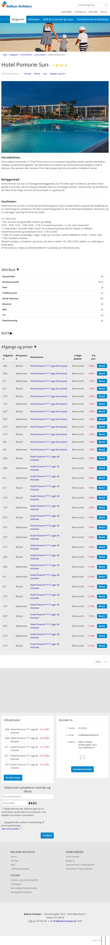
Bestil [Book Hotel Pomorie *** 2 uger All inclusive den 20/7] (102, 517)
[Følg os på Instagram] (84, 755)
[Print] (101, 662)
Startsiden (66, 11)
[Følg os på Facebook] (81, 755)
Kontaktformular (82, 769)
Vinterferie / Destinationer (79, 868)
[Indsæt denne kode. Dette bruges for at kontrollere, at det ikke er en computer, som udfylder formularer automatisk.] (14, 803)
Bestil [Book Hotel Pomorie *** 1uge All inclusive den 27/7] (102, 426)
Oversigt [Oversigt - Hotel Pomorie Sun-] (27, 73)
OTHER (15, 875)
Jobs (13, 864)
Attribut (8, 269)
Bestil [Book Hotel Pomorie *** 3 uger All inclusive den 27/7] (102, 635)
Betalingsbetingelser (21, 892)
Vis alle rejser (13, 777)
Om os (103, 11)
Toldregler (16, 884)
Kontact (15, 860)
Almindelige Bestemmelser (24, 888)
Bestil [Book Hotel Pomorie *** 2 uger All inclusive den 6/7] (102, 477)
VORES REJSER (74, 852)
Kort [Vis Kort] (45, 73)
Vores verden (72, 856)
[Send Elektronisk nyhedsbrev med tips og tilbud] (47, 835)
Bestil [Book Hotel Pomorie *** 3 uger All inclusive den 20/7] (102, 616)
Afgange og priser (17, 346)
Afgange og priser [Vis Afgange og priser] (57, 73)
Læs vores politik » (10, 828)
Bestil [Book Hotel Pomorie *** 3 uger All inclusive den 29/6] (102, 556)
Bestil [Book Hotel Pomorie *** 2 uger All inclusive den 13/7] (102, 497)
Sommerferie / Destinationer (80, 864)
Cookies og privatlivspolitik (24, 879)
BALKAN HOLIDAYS (23, 852)
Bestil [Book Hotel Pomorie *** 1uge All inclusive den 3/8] (102, 441)
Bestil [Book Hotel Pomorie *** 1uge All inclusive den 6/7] (102, 381)
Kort (5, 333)
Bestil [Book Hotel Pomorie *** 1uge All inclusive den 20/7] (102, 411)
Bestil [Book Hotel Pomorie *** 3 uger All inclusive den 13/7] (102, 596)
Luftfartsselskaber (20, 868)
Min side (93, 11)
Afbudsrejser (12, 720)
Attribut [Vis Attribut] (37, 73)
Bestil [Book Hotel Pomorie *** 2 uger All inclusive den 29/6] (102, 458)
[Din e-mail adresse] (27, 796)
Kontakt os (80, 11)
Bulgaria (70, 860)
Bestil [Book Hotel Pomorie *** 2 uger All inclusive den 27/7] (102, 537)
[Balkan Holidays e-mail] (64, 921)
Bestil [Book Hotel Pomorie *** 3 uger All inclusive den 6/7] (102, 576)
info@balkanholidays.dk (88, 735)
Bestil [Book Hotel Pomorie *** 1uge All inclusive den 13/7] (102, 396)
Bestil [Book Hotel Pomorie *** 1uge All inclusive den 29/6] (102, 365)
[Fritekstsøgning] (90, 5)
